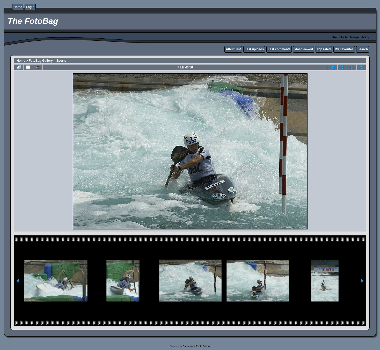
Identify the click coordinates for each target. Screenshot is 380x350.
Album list (233, 49)
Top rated (324, 49)
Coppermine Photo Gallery (196, 346)
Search (362, 49)
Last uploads (254, 49)
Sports (61, 60)
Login (30, 7)
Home (17, 7)
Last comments (279, 49)
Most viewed (303, 49)
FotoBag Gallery (41, 60)
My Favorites (344, 49)
